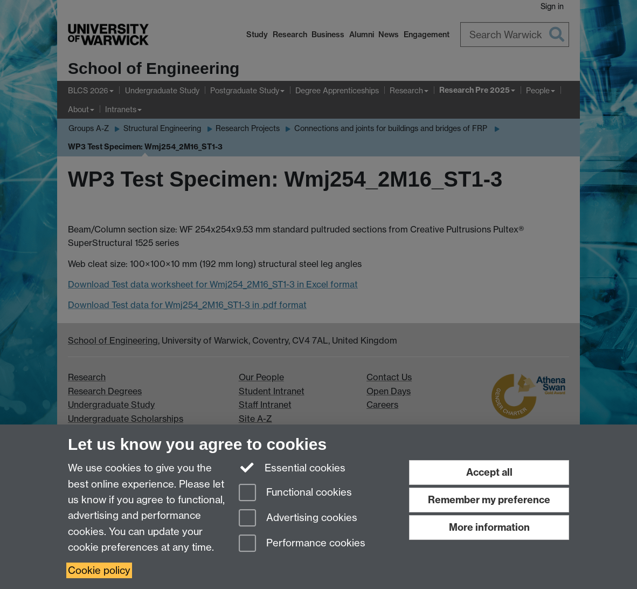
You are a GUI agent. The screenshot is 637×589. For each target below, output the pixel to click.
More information (489, 527)
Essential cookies (292, 467)
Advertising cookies (298, 519)
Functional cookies (295, 493)
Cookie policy (99, 570)
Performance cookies (302, 544)
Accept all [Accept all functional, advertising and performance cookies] (489, 472)
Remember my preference (489, 500)
